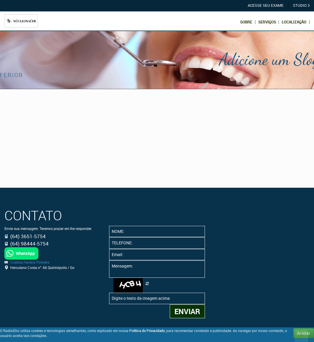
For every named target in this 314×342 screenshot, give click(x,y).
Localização (294, 22)
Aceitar (303, 333)
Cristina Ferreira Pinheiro (30, 262)
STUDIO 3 (301, 5)
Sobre (246, 22)
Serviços (267, 22)
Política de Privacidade (147, 330)
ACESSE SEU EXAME (266, 5)
